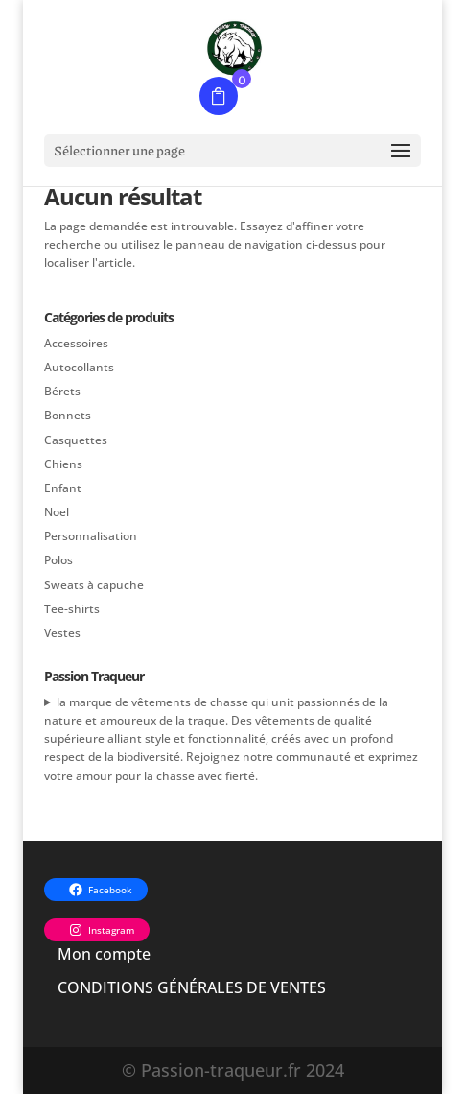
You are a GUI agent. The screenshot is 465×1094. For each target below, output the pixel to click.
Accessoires (76, 343)
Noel (56, 512)
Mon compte (104, 953)
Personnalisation (90, 536)
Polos (58, 560)
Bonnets (67, 415)
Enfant (62, 488)
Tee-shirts (72, 609)
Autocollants (79, 367)
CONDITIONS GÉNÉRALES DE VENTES (192, 987)
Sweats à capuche (94, 585)
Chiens (63, 464)
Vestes (62, 633)
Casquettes (75, 440)
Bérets (62, 391)
